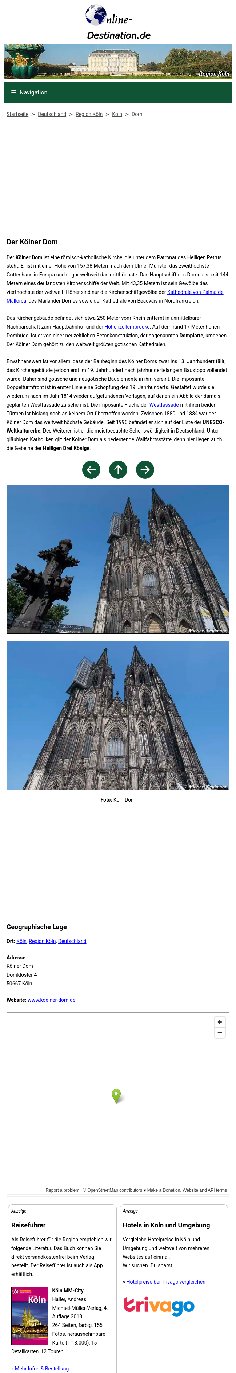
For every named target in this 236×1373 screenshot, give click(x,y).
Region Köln (42, 941)
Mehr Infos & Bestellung (42, 1369)
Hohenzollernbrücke (126, 327)
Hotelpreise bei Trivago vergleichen (166, 1282)
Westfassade (164, 405)
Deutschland (72, 941)
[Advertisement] (116, 179)
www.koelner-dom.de (51, 1000)
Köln (21, 941)
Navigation (29, 92)
